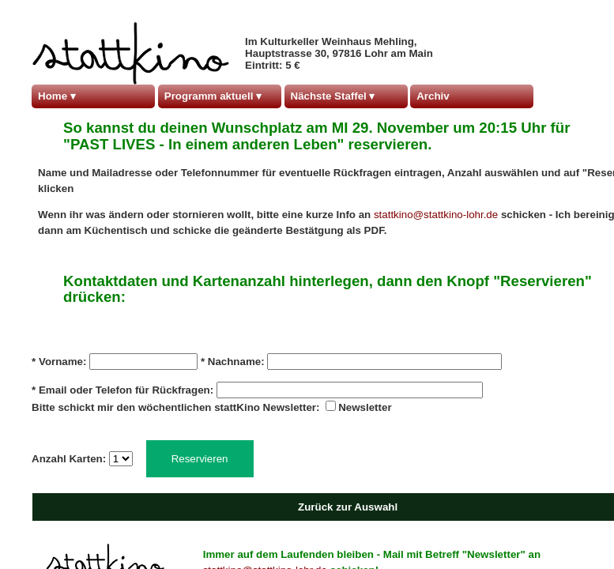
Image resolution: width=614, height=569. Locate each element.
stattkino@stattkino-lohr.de (437, 214)
